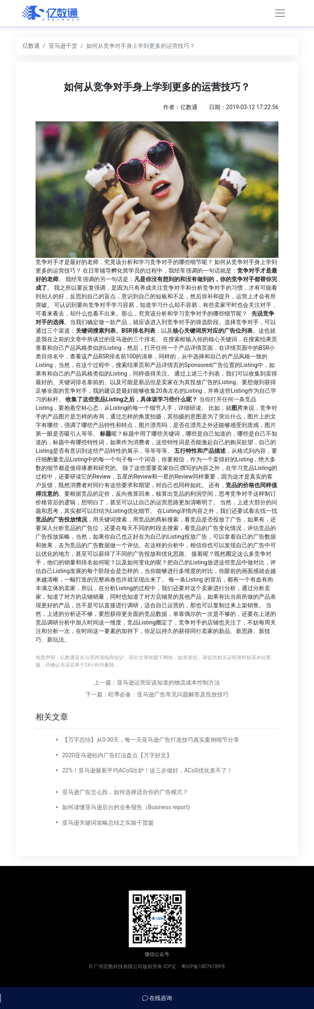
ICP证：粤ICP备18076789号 (194, 966)
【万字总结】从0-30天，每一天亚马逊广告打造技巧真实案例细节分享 (150, 739)
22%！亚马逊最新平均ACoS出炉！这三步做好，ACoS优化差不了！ (147, 770)
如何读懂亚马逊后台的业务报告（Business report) (126, 807)
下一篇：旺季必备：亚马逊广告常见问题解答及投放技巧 (157, 694)
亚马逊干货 (63, 46)
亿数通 (31, 46)
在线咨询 (157, 998)
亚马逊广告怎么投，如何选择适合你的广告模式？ (125, 792)
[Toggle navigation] (280, 13)
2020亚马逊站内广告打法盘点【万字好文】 (117, 755)
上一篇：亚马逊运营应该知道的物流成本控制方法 (157, 682)
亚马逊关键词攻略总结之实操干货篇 (108, 822)
